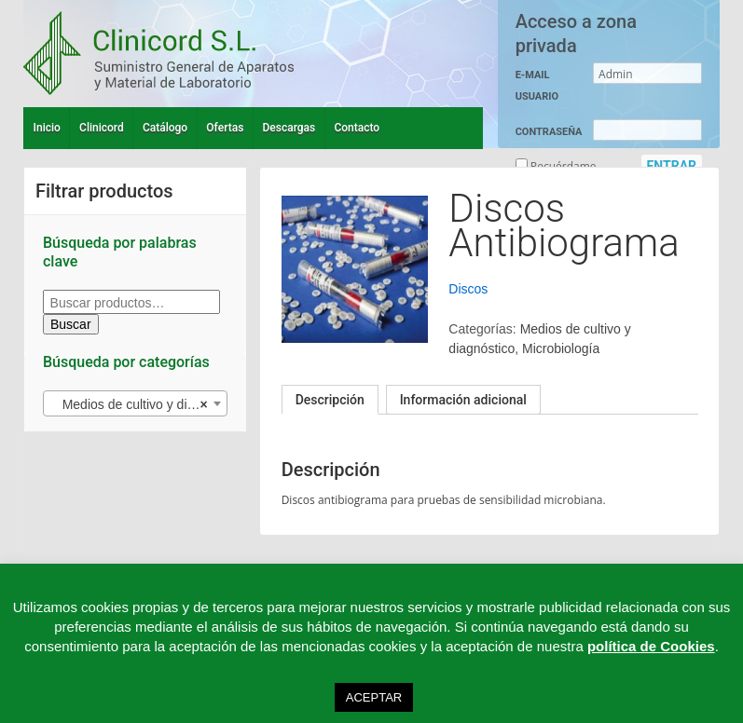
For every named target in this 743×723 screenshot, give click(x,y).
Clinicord (101, 127)
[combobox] (135, 403)
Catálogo (165, 127)
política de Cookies (651, 646)
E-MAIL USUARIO (537, 85)
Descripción (330, 399)
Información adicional (463, 399)
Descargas (289, 127)
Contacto (356, 127)
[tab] (330, 400)
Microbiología (560, 348)
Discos (468, 288)
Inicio (47, 127)
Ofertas (224, 127)
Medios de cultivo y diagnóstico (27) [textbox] (139, 404)
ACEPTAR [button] (374, 697)
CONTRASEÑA (549, 132)
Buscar (70, 324)
